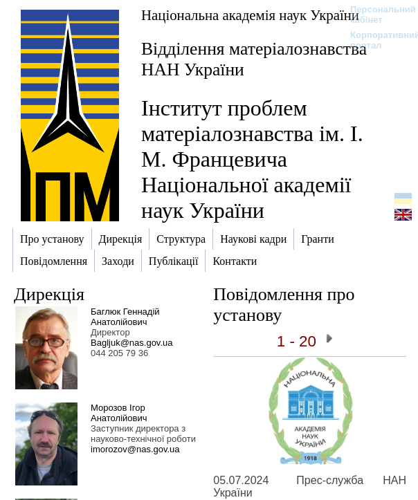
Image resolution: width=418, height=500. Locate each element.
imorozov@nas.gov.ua (135, 449)
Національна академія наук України (250, 15)
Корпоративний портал (376, 40)
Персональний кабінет (376, 14)
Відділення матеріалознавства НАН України (254, 59)
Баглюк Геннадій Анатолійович (125, 316)
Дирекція (49, 294)
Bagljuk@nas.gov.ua (131, 342)
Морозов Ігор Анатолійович (119, 412)
